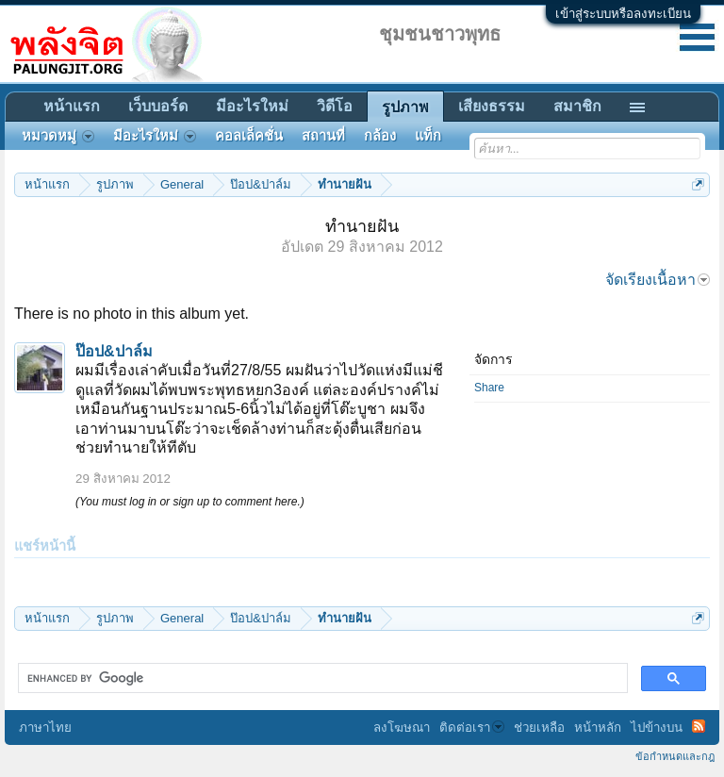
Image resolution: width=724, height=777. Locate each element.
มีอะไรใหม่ (252, 106)
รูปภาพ (405, 107)
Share (489, 387)
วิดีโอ (335, 106)
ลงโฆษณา (401, 727)
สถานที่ (323, 135)
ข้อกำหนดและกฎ (675, 756)
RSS (698, 726)
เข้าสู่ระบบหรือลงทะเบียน (623, 14)
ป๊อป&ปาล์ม (114, 351)
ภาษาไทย (45, 727)
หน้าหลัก (597, 727)
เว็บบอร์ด (158, 106)
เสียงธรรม (491, 106)
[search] (321, 678)
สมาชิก (577, 106)
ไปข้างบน (657, 727)
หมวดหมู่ (58, 135)
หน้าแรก (71, 106)
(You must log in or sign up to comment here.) (189, 501)
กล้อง (380, 135)
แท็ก (428, 135)
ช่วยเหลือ (539, 727)
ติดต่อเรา (471, 727)
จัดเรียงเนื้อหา (657, 280)
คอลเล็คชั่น (249, 135)
